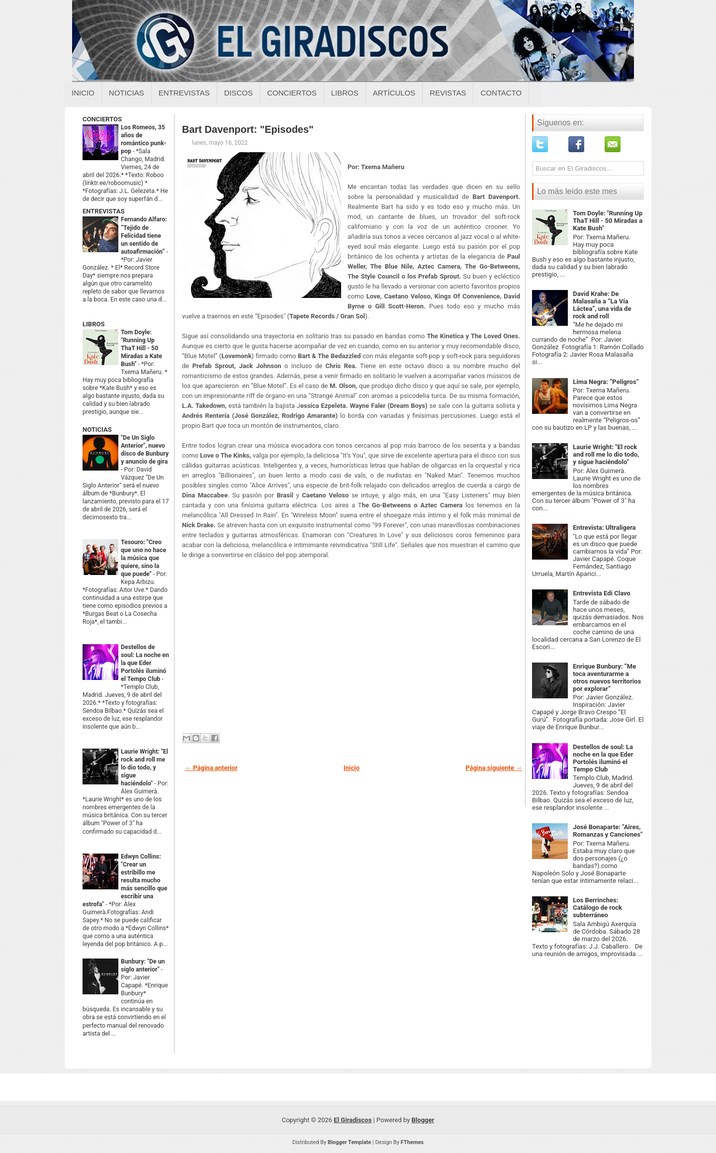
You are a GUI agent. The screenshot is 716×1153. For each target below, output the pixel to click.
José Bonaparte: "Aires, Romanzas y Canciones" (607, 830)
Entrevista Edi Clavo (601, 593)
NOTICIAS (97, 429)
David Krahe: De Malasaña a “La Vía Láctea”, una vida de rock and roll (602, 305)
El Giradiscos (352, 1120)
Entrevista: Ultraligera (604, 527)
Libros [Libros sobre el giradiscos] (344, 93)
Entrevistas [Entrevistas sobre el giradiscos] (184, 93)
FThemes (412, 1142)
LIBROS (93, 324)
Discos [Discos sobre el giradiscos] (238, 93)
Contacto (501, 93)
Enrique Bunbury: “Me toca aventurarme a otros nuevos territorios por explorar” (607, 677)
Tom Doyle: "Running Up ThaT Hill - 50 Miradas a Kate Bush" (141, 348)
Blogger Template (349, 1142)
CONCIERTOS (102, 119)
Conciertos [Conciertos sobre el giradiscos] (291, 93)
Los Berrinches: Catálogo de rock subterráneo (597, 907)
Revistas (448, 93)
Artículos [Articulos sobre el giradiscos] (394, 93)
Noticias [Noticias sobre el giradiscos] (126, 93)
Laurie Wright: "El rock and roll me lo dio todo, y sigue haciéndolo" (144, 767)
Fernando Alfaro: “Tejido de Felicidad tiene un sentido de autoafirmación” (144, 235)
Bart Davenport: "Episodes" (248, 129)
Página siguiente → (493, 767)
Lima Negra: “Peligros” (606, 381)
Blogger (423, 1120)
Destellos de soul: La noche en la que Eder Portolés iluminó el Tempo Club (145, 663)
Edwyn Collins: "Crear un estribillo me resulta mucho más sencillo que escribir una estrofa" (125, 880)
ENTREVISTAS (103, 211)
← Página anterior (211, 767)
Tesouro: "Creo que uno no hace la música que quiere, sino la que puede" (143, 558)
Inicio (83, 93)
